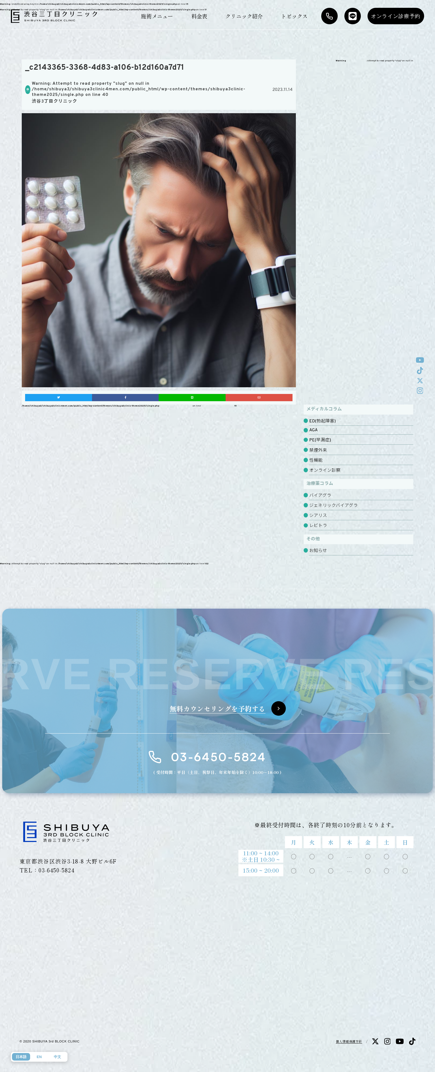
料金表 (199, 16)
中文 (57, 1057)
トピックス (294, 16)
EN (39, 1057)
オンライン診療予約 (395, 16)
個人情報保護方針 (349, 1041)
